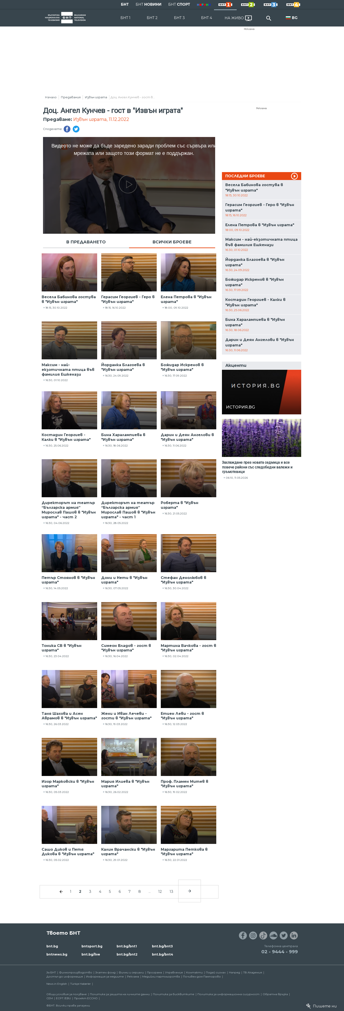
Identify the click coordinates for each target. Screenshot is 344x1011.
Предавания (71, 97)
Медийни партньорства (161, 976)
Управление (174, 972)
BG (295, 18)
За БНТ (51, 972)
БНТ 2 (152, 18)
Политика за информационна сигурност (228, 994)
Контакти (194, 972)
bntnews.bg (56, 954)
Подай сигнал (216, 972)
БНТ (125, 4)
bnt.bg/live (91, 954)
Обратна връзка (275, 994)
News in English (56, 983)
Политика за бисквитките (173, 994)
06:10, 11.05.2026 (237, 477)
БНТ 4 (206, 18)
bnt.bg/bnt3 (162, 946)
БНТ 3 (179, 18)
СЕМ (49, 998)
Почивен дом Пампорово (202, 976)
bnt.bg (52, 946)
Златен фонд (105, 972)
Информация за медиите (105, 976)
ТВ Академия (252, 972)
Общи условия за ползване (66, 994)
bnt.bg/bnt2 (127, 954)
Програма (154, 972)
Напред (234, 972)
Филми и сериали (131, 972)
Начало (51, 97)
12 (160, 891)
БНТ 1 (125, 18)
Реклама (249, 29)
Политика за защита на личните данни (120, 994)
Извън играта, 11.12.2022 (101, 119)
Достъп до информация (64, 976)
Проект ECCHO (86, 998)
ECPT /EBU (63, 998)
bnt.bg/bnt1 (127, 946)
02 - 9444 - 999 (279, 951)
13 (171, 891)
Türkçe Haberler (80, 983)
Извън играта (96, 97)
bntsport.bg (92, 946)
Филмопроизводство (75, 972)
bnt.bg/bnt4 (162, 954)
